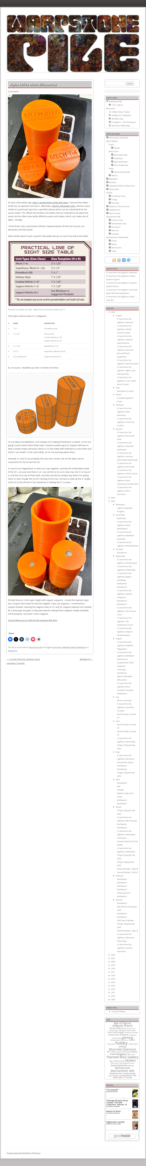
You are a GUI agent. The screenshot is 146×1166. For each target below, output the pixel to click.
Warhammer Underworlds (117, 237)
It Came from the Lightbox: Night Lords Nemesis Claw (126, 370)
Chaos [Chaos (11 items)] (109, 1032)
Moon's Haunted (124, 700)
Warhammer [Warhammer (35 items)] (122, 1068)
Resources (110, 108)
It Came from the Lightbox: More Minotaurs (124, 411)
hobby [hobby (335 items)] (121, 1043)
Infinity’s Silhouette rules (63, 206)
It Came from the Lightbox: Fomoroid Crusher (125, 422)
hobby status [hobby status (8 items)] (133, 1044)
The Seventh (112, 1089)
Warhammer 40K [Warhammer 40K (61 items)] (122, 1071)
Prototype (121, 669)
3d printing (56, 647)
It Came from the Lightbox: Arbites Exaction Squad (124, 329)
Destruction (114, 151)
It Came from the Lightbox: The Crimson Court (126, 611)
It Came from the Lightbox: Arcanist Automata (124, 948)
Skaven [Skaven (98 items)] (130, 1060)
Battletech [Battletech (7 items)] (123, 1031)
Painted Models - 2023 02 (127, 869)
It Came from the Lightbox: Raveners (121, 272)
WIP (118, 786)
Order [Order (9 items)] (128, 1054)
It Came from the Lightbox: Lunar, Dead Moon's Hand (126, 381)
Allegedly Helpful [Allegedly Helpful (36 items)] (122, 1025)
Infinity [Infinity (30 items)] (122, 1046)
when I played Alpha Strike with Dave (50, 202)
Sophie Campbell (114, 1106)
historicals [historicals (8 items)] (111, 1044)
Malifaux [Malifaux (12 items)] (134, 1051)
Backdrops (121, 518)
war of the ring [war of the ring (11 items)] (115, 1075)
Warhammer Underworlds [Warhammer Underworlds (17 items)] (122, 1073)
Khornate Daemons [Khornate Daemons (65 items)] (122, 1049)
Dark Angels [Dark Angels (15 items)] (118, 1032)
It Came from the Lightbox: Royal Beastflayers (124, 525)
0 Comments (13, 91)
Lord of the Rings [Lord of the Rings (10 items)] (123, 1052)
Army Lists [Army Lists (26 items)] (115, 1028)
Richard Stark (112, 1092)
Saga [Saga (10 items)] (111, 1061)
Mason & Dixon (113, 1111)
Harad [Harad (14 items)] (132, 1040)
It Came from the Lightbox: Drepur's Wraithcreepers (125, 631)
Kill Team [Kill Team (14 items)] (111, 1051)
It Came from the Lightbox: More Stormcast (124, 490)
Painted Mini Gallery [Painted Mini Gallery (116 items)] (122, 1057)
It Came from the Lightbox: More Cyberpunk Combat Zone (127, 480)
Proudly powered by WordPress (19, 1153)
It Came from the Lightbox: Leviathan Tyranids (125, 707)
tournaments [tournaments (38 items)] (119, 1065)
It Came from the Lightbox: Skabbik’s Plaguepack (125, 645)
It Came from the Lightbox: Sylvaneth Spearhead (125, 446)
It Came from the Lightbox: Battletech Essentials (125, 535)
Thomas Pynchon (114, 1113)
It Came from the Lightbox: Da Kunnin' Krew (126, 436)
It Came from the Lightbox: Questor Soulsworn (124, 594)
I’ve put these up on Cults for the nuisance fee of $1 (32, 620)
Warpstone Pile (35, 647)
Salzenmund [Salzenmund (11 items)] (119, 1061)
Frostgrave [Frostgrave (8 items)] (132, 1035)
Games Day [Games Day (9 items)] (116, 1038)
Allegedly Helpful (69, 647)
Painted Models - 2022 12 (127, 930)
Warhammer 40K (113, 216)
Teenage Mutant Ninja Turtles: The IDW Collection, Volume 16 (117, 1102)
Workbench (86, 659)
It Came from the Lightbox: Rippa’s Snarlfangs (124, 576)
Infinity (109, 192)
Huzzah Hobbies (118, 1011)
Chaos (111, 144)
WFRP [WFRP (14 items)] (115, 1077)
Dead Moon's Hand (125, 391)
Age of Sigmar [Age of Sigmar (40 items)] (122, 1023)
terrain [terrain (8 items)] (131, 1063)
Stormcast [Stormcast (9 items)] (114, 1063)
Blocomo (37, 1153)
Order (111, 168)
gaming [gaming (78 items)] (127, 1037)
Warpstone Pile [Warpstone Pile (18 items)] (128, 1075)
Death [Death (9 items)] (135, 1032)
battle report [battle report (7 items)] (114, 1031)
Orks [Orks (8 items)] (133, 1054)
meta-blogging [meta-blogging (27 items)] (118, 1054)
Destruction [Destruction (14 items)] (114, 1034)
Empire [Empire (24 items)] (124, 1034)
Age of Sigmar (112, 141)
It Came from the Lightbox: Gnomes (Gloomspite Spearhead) (127, 456)
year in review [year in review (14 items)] (125, 1077)
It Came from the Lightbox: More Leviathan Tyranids (125, 686)
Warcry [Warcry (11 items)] (131, 1065)
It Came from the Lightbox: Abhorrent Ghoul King (125, 937)
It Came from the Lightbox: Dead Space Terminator (126, 834)
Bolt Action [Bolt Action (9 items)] (131, 1030)
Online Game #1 (124, 893)
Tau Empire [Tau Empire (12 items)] (124, 1063)
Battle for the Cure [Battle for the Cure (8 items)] (129, 1028)
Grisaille (120, 790)
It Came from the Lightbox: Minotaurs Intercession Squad (125, 759)
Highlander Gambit (115, 1122)
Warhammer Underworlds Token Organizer (125, 662)
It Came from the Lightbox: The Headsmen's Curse (125, 621)
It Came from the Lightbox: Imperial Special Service (124, 339)
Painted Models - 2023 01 (127, 872)
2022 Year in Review (125, 920)
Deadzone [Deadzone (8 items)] (128, 1032)
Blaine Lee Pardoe (114, 1124)
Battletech (81, 647)
